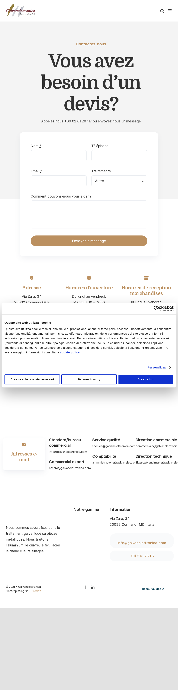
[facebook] (85, 587)
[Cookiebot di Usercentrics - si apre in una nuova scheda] (156, 308)
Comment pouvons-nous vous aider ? (61, 196)
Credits (36, 591)
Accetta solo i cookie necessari (32, 379)
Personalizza (157, 367)
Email (36, 171)
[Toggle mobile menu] (170, 11)
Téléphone (99, 146)
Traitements (101, 171)
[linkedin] (92, 587)
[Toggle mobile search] (162, 11)
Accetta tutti (145, 379)
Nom (36, 146)
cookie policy (70, 352)
